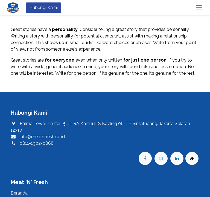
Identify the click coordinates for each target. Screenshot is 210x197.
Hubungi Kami (43, 7)
